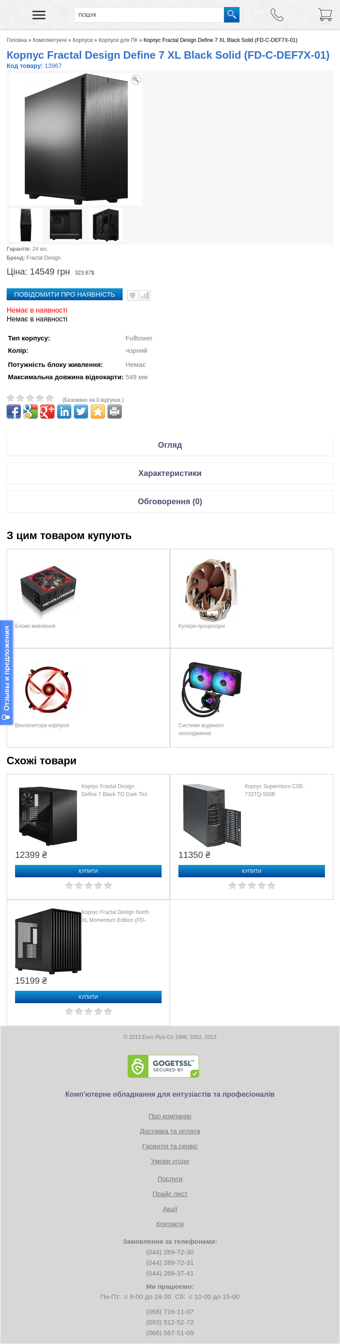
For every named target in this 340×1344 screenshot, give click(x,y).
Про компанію (170, 1116)
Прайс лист (169, 1193)
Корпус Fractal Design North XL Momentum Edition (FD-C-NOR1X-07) (115, 920)
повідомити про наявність (64, 294)
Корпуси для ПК (118, 40)
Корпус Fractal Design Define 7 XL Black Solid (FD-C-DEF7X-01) (220, 40)
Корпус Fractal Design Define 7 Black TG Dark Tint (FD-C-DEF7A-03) (114, 794)
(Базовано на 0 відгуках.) (93, 400)
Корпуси (83, 40)
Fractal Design (44, 258)
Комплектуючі (50, 40)
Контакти (170, 1223)
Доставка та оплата (170, 1131)
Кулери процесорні (201, 626)
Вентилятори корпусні (42, 725)
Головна (17, 40)
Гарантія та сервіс (169, 1146)
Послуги (170, 1178)
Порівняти (145, 295)
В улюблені (132, 295)
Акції (170, 1208)
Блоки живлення (35, 626)
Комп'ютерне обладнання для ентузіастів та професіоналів (170, 1094)
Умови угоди (170, 1161)
